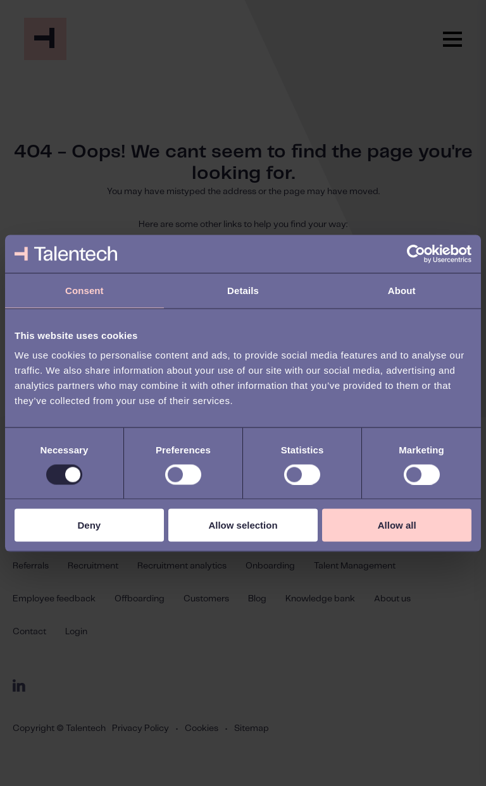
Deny (89, 525)
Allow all (397, 525)
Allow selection (242, 525)
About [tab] (402, 290)
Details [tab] (243, 290)
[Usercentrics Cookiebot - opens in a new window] (416, 253)
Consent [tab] (84, 290)
